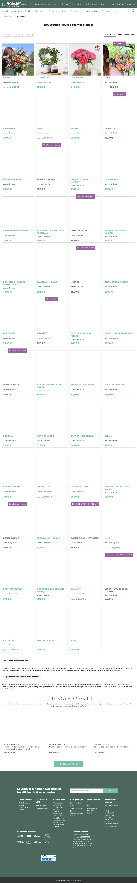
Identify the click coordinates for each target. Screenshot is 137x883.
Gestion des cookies (111, 824)
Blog (71, 811)
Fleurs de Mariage (42, 808)
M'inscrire (110, 791)
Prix (7, 34)
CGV (105, 808)
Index (72, 806)
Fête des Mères (41, 805)
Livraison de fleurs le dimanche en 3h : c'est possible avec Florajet (22, 748)
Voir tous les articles (68, 764)
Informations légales (111, 805)
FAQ (88, 805)
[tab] (5, 11)
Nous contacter (92, 808)
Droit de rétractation (111, 826)
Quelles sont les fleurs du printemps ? (67, 747)
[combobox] (18, 34)
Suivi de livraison (75, 803)
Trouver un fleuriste (76, 808)
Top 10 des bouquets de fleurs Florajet (112, 747)
